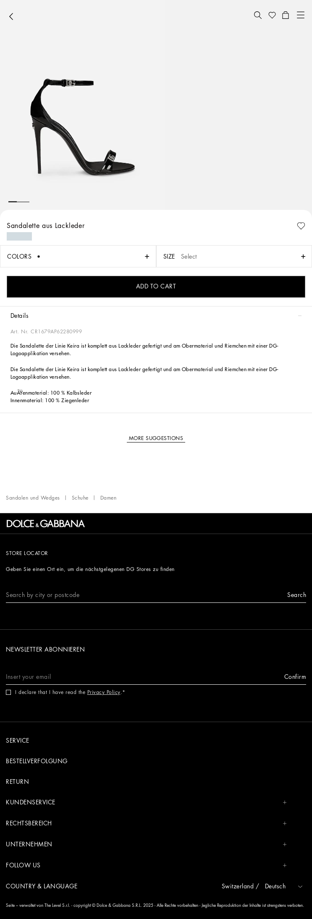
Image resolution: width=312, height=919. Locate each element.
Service (17, 741)
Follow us (146, 865)
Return (17, 782)
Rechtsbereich (146, 823)
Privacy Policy (104, 692)
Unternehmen (146, 844)
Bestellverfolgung (37, 761)
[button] (258, 15)
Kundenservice (146, 802)
